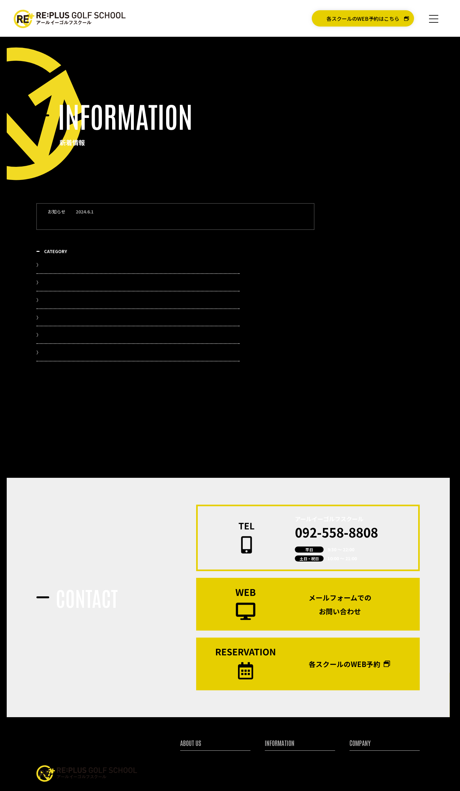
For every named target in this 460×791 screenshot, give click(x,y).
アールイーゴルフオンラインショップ (381, 774)
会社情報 (357, 712)
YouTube (356, 253)
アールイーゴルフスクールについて (213, 712)
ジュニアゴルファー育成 (203, 748)
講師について (192, 739)
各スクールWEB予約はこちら (218, 774)
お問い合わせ (361, 730)
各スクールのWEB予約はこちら (362, 18)
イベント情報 (361, 271)
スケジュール (361, 306)
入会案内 (273, 730)
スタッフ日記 (361, 324)
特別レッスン (192, 730)
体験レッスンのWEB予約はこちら (300, 774)
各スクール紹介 (194, 721)
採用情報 (357, 721)
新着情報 (273, 712)
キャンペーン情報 (281, 721)
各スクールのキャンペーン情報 (380, 356)
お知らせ (356, 288)
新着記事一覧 (361, 235)
